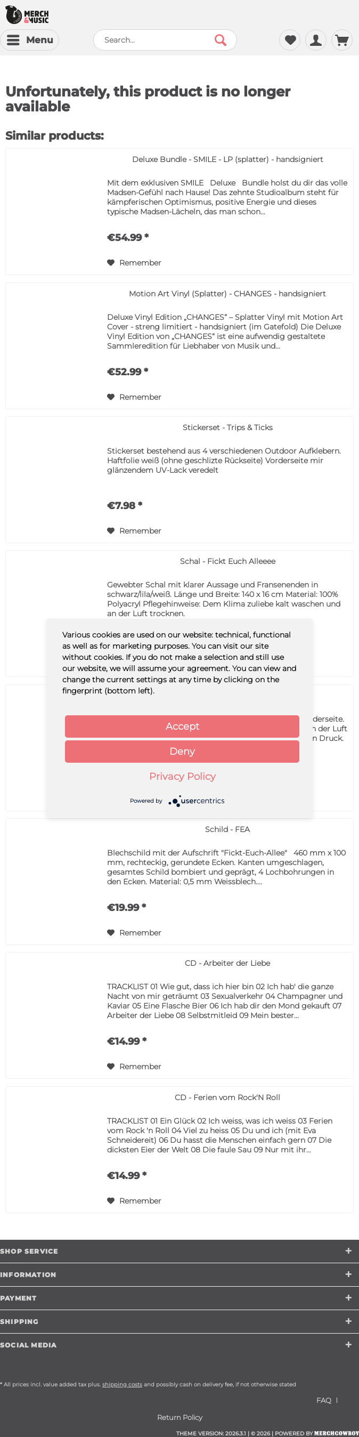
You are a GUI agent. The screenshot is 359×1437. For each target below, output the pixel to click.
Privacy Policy (182, 776)
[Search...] (165, 40)
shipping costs (122, 1384)
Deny (182, 751)
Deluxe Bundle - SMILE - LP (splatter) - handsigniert (227, 159)
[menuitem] (29, 40)
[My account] (316, 40)
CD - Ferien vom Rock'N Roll (227, 1097)
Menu (30, 38)
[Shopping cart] (342, 40)
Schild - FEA (227, 829)
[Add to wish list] (134, 262)
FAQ (323, 1400)
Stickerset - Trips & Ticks (228, 427)
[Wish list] (289, 40)
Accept (182, 726)
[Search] (220, 40)
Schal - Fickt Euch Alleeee (227, 561)
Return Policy (179, 1417)
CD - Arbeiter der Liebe (227, 963)
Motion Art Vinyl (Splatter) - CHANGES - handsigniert (227, 293)
